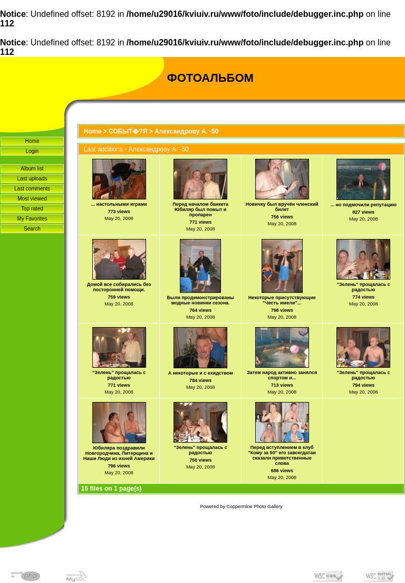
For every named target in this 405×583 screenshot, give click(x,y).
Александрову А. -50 (186, 131)
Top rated (32, 209)
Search (32, 229)
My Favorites (32, 219)
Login (32, 151)
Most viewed (32, 199)
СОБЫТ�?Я (128, 131)
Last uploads (32, 178)
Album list (32, 168)
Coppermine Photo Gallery (254, 506)
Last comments (32, 189)
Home (32, 141)
